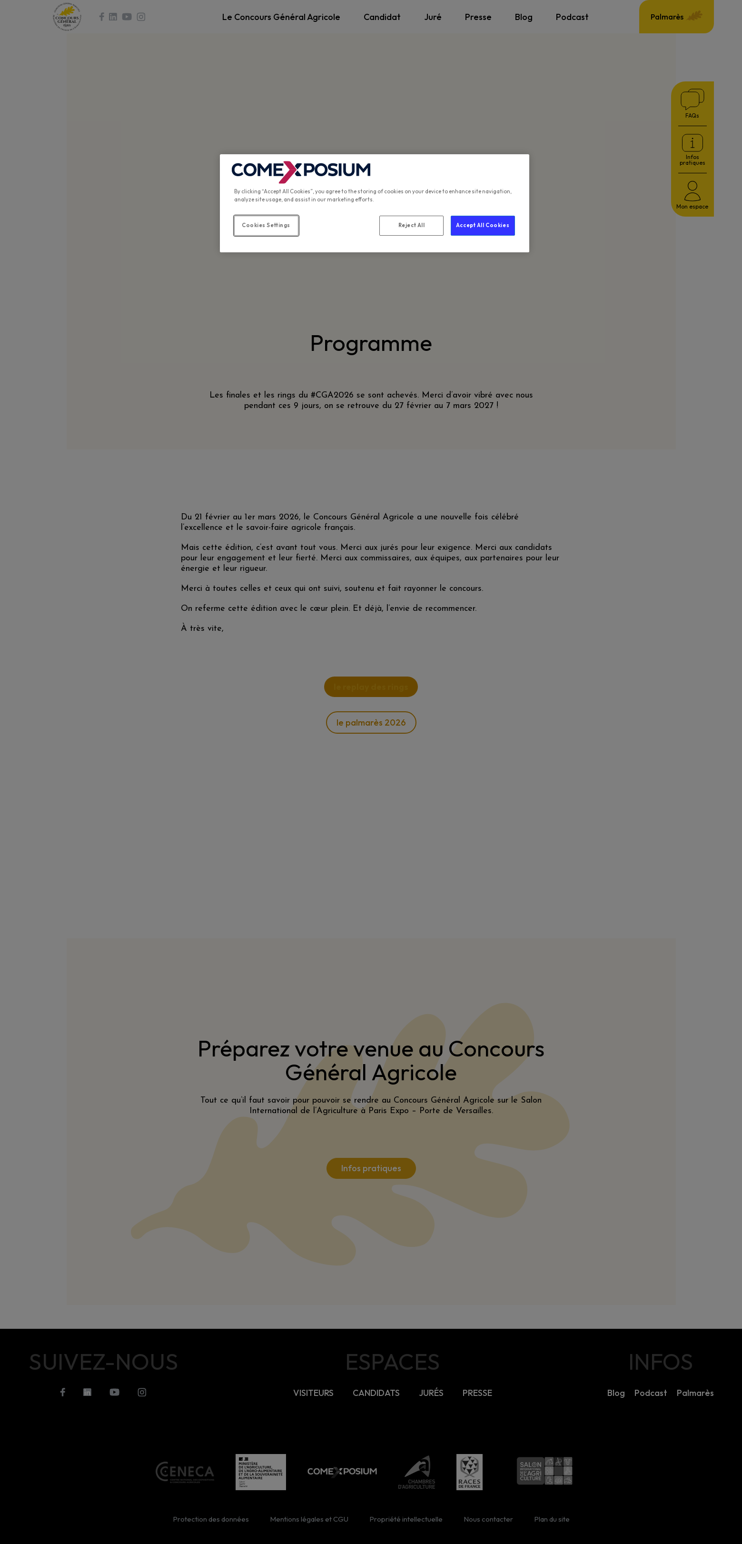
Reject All (411, 225)
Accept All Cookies (482, 225)
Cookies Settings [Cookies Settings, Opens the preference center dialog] (266, 225)
